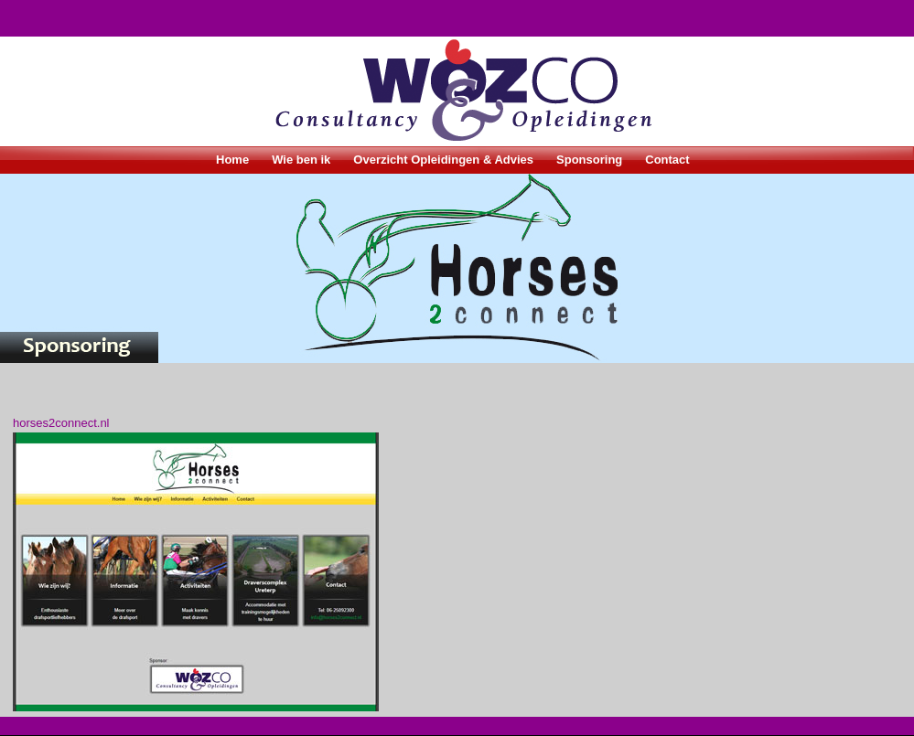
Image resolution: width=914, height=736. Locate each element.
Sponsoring (589, 159)
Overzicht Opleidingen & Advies (443, 159)
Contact (667, 159)
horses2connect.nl (61, 423)
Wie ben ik (301, 159)
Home (232, 159)
